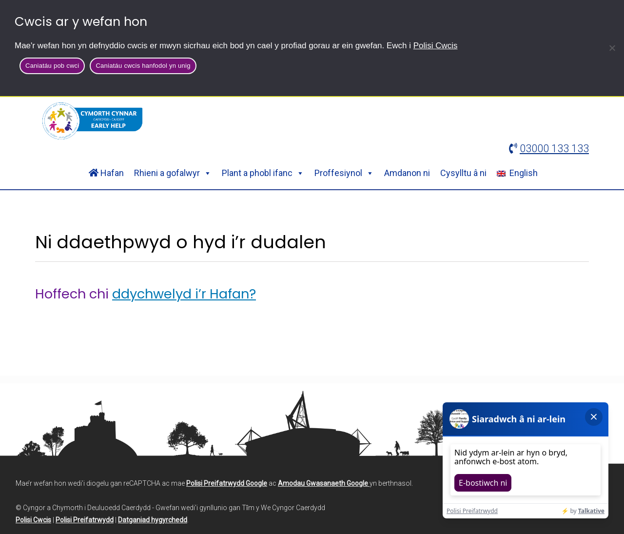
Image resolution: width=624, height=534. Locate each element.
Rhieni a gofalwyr (173, 173)
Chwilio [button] (553, 120)
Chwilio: (361, 120)
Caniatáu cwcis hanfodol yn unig (143, 65)
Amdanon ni (407, 173)
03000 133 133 (554, 148)
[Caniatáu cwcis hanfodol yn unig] (612, 48)
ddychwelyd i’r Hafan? (184, 294)
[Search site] (450, 120)
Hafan (106, 173)
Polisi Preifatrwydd (85, 520)
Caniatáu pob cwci (52, 65)
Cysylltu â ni (463, 173)
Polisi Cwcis (435, 45)
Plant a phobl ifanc (263, 173)
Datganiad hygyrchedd (152, 520)
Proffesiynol (344, 173)
